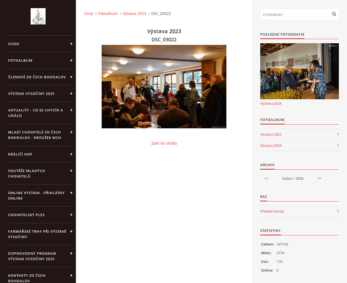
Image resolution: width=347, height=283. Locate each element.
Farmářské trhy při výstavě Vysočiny (37, 234)
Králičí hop (20, 154)
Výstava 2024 (270, 103)
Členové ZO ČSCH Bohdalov (37, 76)
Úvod (14, 43)
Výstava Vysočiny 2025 (31, 93)
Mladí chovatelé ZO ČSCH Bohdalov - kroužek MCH (34, 135)
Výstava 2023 (134, 13)
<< (266, 178)
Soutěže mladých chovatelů (26, 173)
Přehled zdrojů (272, 211)
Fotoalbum (20, 60)
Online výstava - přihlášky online (36, 195)
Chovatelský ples (26, 214)
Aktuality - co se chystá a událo (35, 113)
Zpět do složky (164, 143)
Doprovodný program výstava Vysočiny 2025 (32, 256)
